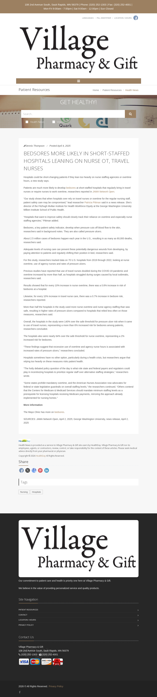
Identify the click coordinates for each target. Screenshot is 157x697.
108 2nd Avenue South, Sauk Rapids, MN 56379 (51, 4)
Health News (35, 121)
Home (96, 90)
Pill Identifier (104, 18)
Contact (23, 615)
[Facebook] (135, 17)
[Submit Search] (130, 114)
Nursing (24, 492)
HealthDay (41, 455)
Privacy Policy (26, 625)
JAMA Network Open (103, 191)
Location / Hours (123, 18)
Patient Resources (112, 90)
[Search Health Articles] (73, 114)
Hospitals (36, 492)
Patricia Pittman (92, 202)
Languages (88, 18)
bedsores (71, 187)
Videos (58, 121)
